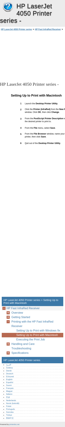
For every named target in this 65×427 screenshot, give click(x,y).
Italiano (9, 394)
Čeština (9, 368)
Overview (17, 312)
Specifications (20, 352)
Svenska (10, 412)
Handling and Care (22, 343)
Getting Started (20, 317)
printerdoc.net (14, 424)
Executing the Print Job (30, 339)
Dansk (9, 371)
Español (9, 382)
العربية (8, 365)
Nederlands (11, 400)
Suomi (9, 385)
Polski (8, 406)
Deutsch (9, 374)
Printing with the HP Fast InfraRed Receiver (32, 324)
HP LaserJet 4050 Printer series (8, 7)
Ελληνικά (10, 376)
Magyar (9, 391)
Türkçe (9, 415)
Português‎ (10, 409)
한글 (8, 397)
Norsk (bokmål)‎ (12, 403)
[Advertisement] (32, 56)
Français (10, 388)
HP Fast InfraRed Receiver (48, 29)
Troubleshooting (21, 348)
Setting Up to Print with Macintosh (37, 335)
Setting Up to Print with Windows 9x (38, 330)
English (9, 379)
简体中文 (10, 418)
